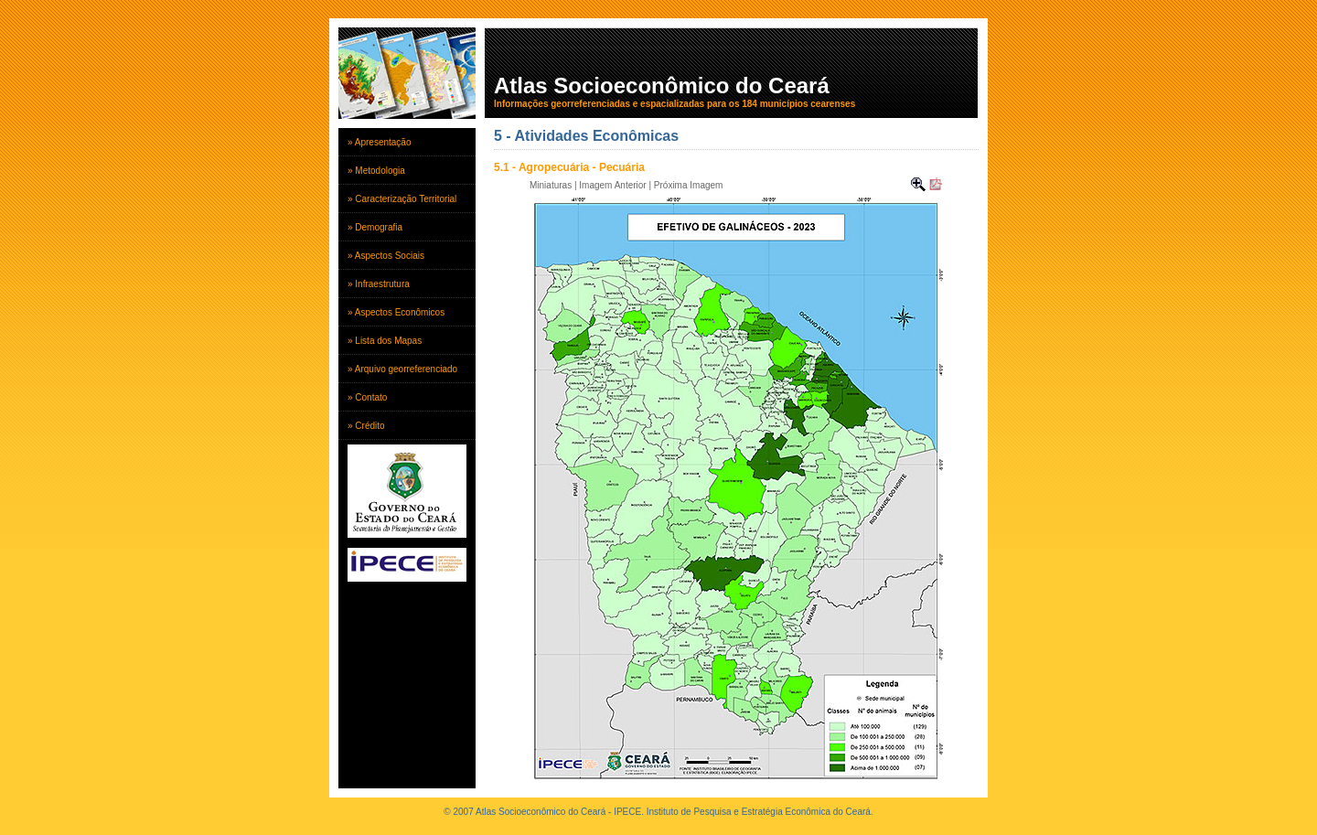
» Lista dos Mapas (385, 341)
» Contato (367, 397)
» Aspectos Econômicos (396, 312)
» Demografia (375, 227)
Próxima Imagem (688, 185)
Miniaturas (551, 185)
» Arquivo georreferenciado (402, 369)
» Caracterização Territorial (402, 199)
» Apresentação (380, 142)
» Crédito (366, 426)
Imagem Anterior (612, 185)
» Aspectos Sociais (386, 256)
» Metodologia (376, 171)
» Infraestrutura (379, 284)
